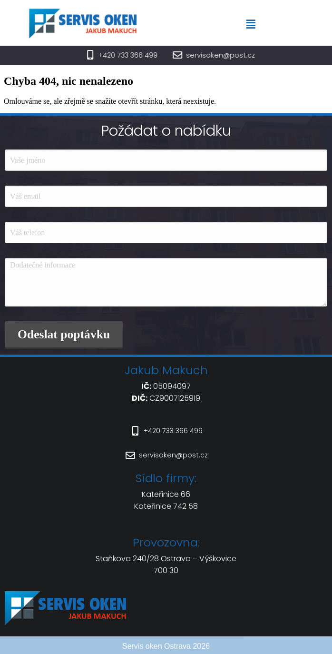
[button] (258, 24)
